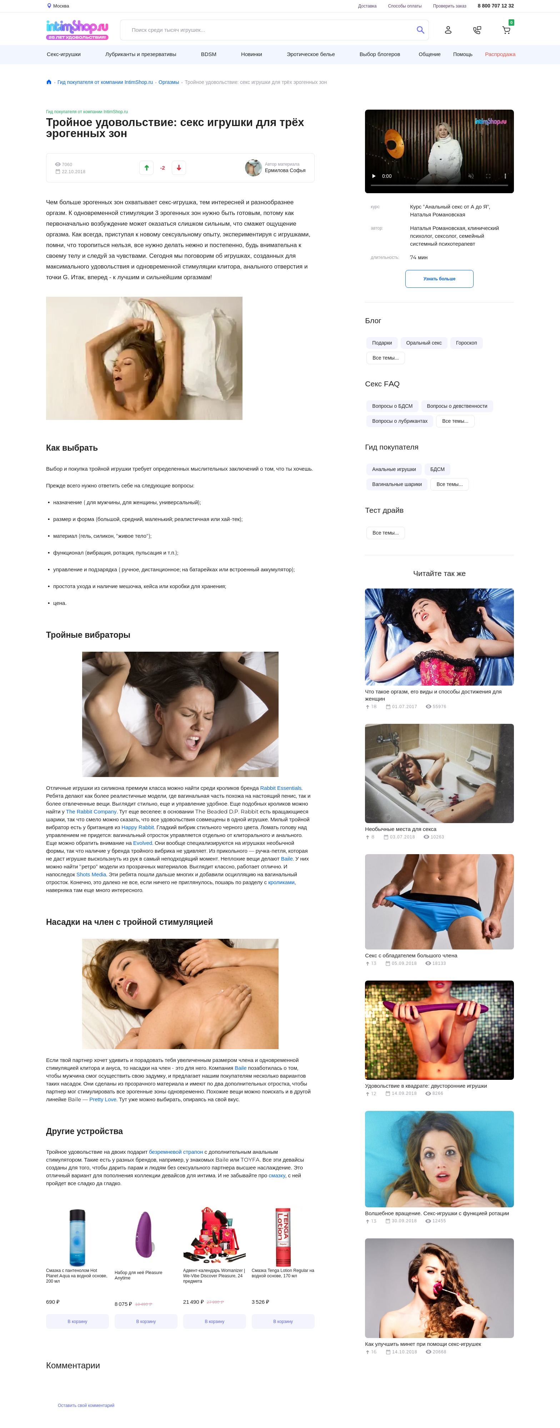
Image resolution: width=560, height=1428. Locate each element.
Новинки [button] (251, 54)
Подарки (382, 343)
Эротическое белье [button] (311, 54)
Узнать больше (439, 278)
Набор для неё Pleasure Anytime (138, 1275)
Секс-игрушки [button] (64, 54)
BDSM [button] (208, 54)
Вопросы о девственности (457, 406)
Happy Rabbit (137, 827)
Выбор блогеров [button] (380, 54)
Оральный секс (424, 343)
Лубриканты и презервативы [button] (140, 54)
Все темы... (385, 358)
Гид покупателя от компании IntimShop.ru (105, 82)
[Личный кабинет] (448, 30)
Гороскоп (466, 343)
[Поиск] (420, 30)
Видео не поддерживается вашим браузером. (146, 1236)
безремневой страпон (176, 1151)
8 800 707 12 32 (496, 6)
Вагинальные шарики (397, 484)
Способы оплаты (405, 6)
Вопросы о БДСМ (392, 406)
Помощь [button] (462, 54)
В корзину (78, 1321)
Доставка (367, 6)
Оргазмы (169, 82)
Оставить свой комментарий (86, 1405)
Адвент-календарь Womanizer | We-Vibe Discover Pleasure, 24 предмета (214, 1276)
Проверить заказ (449, 6)
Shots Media (91, 874)
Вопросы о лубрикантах (400, 421)
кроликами (281, 882)
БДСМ (437, 469)
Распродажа (500, 54)
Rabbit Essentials (280, 788)
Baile (287, 858)
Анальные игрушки (394, 469)
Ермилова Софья (285, 170)
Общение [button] (430, 54)
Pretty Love (102, 1099)
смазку (277, 1175)
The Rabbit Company (91, 811)
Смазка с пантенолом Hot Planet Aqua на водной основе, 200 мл (77, 1276)
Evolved (142, 843)
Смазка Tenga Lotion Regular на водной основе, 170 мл (283, 1273)
